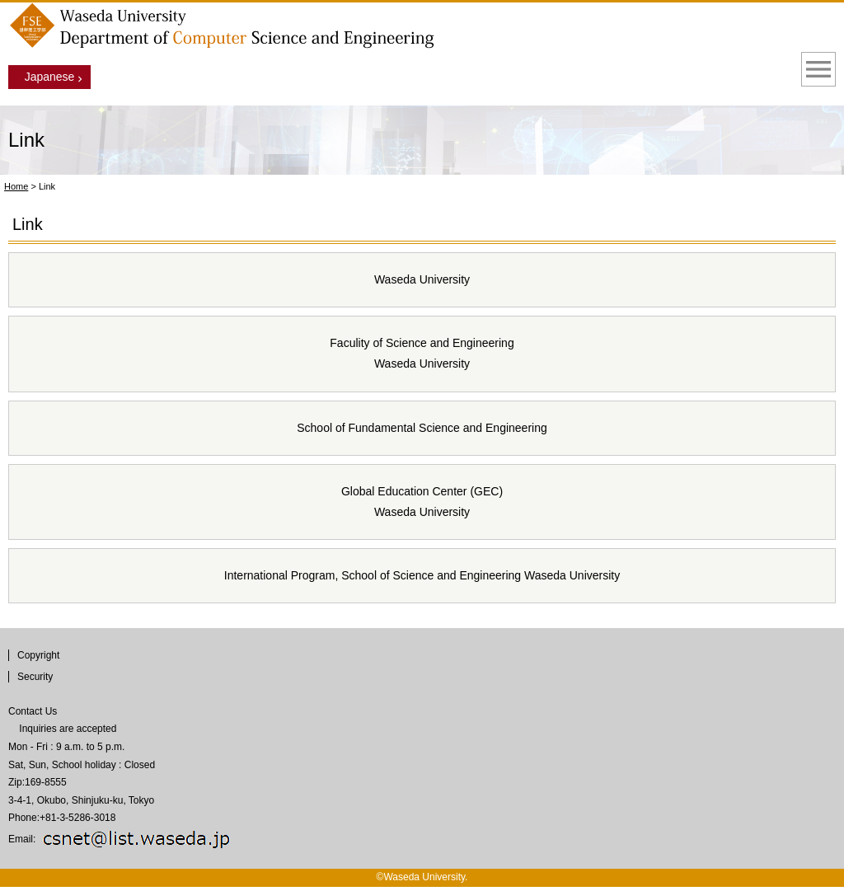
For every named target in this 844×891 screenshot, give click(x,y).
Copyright (38, 655)
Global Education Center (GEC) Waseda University (422, 501)
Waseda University (422, 279)
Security (35, 676)
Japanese (50, 76)
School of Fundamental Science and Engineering (422, 427)
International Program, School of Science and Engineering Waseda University (422, 575)
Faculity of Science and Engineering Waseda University (421, 353)
